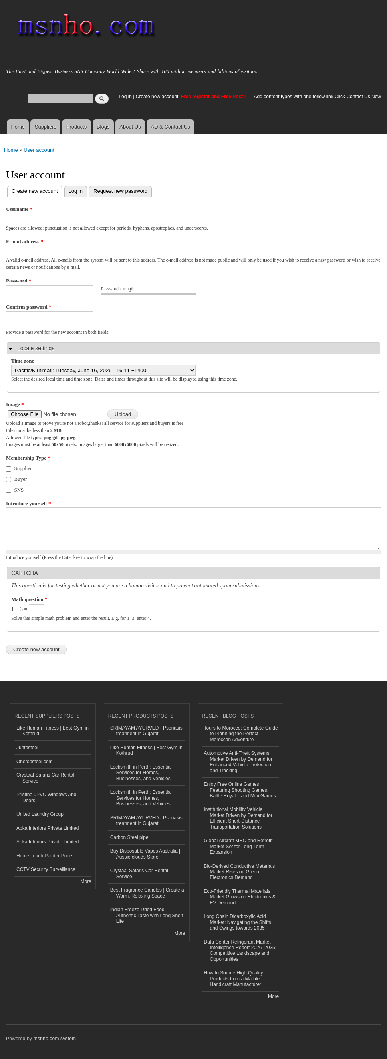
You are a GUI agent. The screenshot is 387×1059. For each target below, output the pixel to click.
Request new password (120, 191)
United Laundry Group (40, 814)
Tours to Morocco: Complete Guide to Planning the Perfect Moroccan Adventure (241, 733)
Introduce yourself (28, 503)
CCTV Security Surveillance (45, 869)
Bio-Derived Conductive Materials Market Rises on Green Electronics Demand (239, 872)
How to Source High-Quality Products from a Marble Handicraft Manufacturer (233, 978)
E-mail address (24, 241)
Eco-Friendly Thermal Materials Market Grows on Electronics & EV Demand (240, 897)
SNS (19, 490)
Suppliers (45, 127)
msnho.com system (55, 1038)
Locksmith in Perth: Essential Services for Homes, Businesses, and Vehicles (141, 772)
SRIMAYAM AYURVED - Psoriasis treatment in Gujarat (146, 730)
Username (19, 209)
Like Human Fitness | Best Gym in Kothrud (52, 730)
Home (18, 127)
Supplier (23, 468)
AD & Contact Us (170, 127)
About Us (130, 127)
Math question (29, 599)
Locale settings (35, 348)
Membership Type (28, 458)
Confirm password (28, 307)
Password (18, 281)
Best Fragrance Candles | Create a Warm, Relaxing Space (147, 892)
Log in (125, 96)
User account (39, 150)
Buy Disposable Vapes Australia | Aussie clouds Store (145, 853)
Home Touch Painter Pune (44, 856)
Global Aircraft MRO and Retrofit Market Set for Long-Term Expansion (238, 846)
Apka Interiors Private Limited (47, 828)
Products (76, 127)
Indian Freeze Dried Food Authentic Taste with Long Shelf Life (146, 915)
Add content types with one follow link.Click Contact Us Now (317, 96)
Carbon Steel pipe (129, 837)
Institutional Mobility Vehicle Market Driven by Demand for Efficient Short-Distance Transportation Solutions (238, 818)
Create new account (158, 96)
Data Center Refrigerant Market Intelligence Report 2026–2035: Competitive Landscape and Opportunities (240, 950)
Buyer (20, 479)
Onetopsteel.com (34, 761)
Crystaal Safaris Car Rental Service (45, 777)
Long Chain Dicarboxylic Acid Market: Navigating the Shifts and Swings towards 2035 (237, 922)
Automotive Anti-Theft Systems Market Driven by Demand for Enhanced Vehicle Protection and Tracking (238, 761)
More (85, 881)
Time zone (22, 361)
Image (15, 404)
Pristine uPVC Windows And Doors (46, 797)
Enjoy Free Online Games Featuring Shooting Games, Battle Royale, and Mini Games (240, 790)
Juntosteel (27, 747)
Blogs (103, 127)
